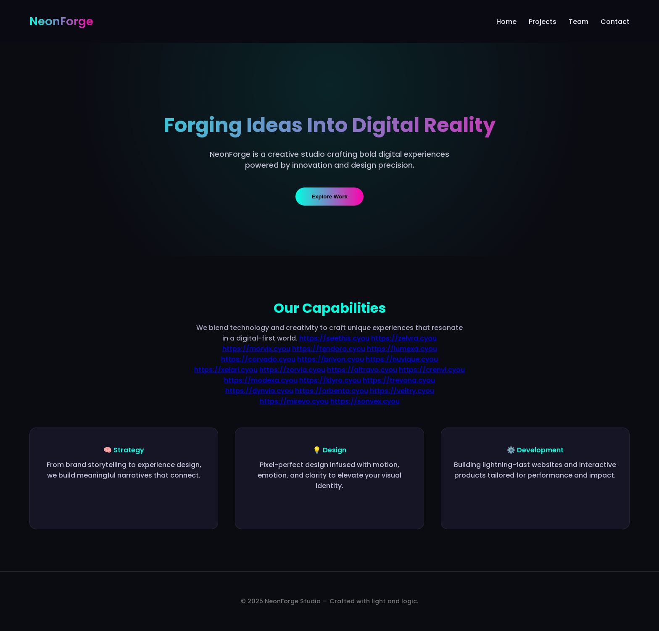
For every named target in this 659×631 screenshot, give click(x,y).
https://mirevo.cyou (294, 401)
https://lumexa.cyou (402, 349)
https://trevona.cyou (399, 380)
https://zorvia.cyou (292, 370)
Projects (542, 21)
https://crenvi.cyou (432, 370)
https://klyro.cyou (330, 380)
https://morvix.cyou (256, 349)
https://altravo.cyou (362, 370)
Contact (615, 21)
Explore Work (329, 196)
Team (578, 21)
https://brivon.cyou (330, 359)
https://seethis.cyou (334, 338)
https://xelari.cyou (226, 370)
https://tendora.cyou (328, 349)
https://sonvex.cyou (365, 401)
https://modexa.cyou (261, 380)
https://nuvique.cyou (402, 359)
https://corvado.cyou (258, 359)
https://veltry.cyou (402, 391)
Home (506, 21)
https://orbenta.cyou (331, 391)
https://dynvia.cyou (259, 391)
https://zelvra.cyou (404, 338)
